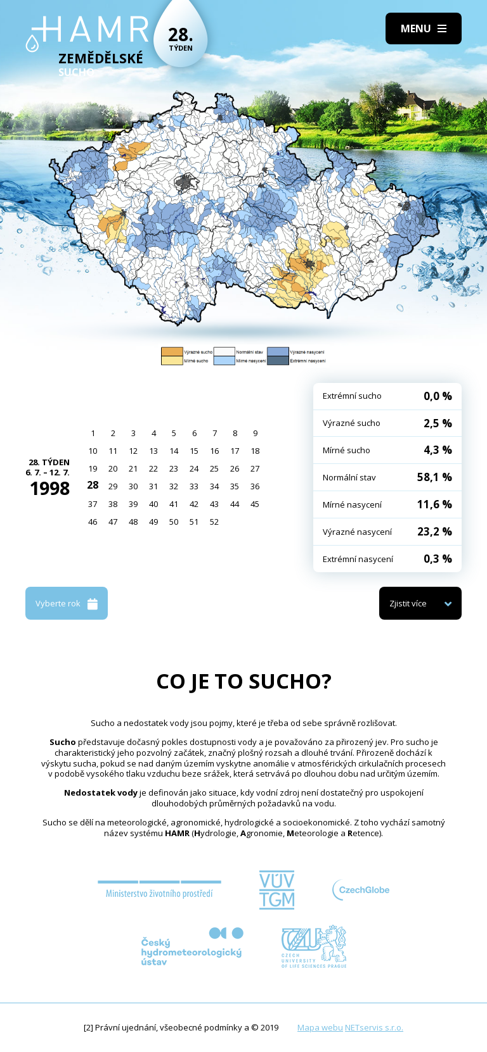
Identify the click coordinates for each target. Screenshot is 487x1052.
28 (92, 485)
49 (153, 521)
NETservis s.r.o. (374, 1027)
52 (214, 521)
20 (112, 468)
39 (133, 504)
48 (133, 521)
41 (173, 504)
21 (133, 468)
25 (214, 468)
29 (112, 486)
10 (92, 450)
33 (194, 486)
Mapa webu (320, 1027)
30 (133, 486)
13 (153, 450)
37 (92, 504)
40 (153, 504)
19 (92, 468)
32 (173, 486)
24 (194, 468)
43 (214, 504)
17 (234, 450)
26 (234, 468)
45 (254, 504)
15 (194, 450)
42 (194, 504)
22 (153, 468)
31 (153, 486)
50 (173, 521)
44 (234, 504)
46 (92, 521)
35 (234, 486)
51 (194, 521)
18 (254, 450)
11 (112, 450)
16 (214, 450)
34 (214, 486)
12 (133, 450)
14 (173, 450)
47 (112, 521)
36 (254, 486)
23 (173, 468)
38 (112, 504)
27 (254, 468)
